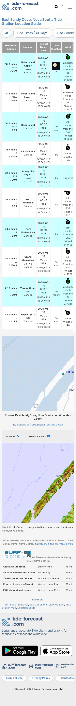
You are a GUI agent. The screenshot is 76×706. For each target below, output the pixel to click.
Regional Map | (22, 424)
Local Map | (39, 424)
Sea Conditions (38, 604)
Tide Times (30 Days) (33, 33)
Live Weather (56, 604)
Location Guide (26, 607)
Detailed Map (55, 424)
